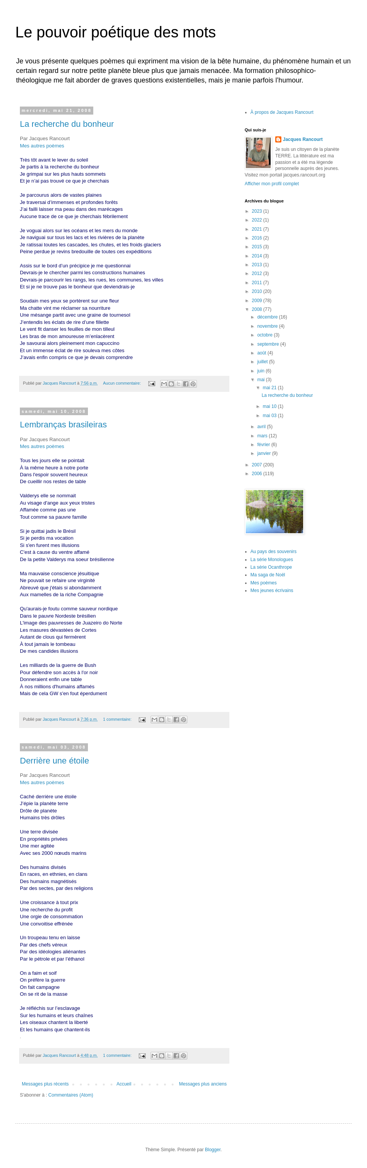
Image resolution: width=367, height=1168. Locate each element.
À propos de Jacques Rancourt (281, 112)
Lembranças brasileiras (63, 424)
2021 (257, 229)
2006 (257, 473)
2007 (257, 465)
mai (261, 379)
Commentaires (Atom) (70, 1095)
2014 (257, 256)
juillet (263, 361)
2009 (257, 300)
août (262, 353)
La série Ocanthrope (271, 567)
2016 (257, 238)
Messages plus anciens (203, 1084)
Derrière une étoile (54, 760)
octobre (265, 335)
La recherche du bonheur (67, 124)
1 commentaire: (117, 719)
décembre (268, 317)
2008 (257, 309)
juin (261, 371)
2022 (257, 220)
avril (262, 426)
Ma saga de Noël (267, 575)
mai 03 (270, 415)
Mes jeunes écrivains (271, 590)
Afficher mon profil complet (272, 183)
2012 (257, 273)
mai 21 (270, 387)
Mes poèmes (263, 583)
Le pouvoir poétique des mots (115, 32)
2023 (257, 211)
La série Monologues (271, 559)
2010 (257, 291)
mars (263, 435)
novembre (268, 326)
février (264, 444)
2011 (257, 282)
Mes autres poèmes (42, 146)
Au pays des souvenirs (273, 551)
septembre (268, 344)
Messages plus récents (45, 1084)
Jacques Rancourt (303, 139)
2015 (257, 246)
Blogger (213, 1149)
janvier (264, 453)
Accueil (124, 1084)
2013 (257, 264)
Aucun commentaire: (122, 383)
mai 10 (270, 406)
